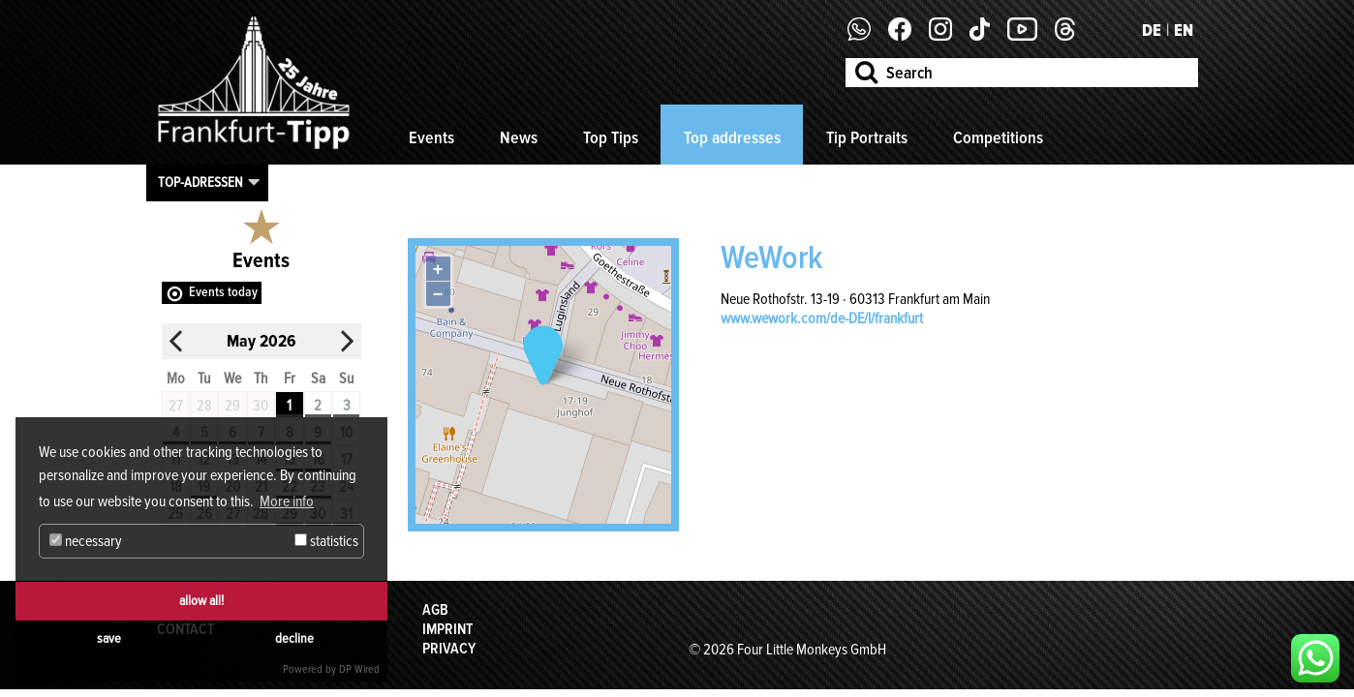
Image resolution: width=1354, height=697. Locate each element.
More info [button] (287, 501)
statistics (326, 541)
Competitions (998, 137)
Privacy (449, 648)
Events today (223, 292)
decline (294, 638)
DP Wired (359, 669)
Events (431, 137)
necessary (85, 541)
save (109, 638)
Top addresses (732, 137)
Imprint (447, 629)
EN (1183, 30)
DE (1151, 30)
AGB (435, 610)
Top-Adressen (200, 182)
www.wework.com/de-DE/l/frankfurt (822, 318)
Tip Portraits (867, 137)
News (519, 137)
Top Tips (610, 137)
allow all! (201, 600)
